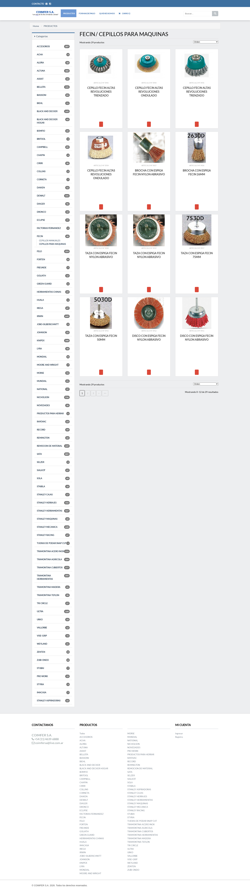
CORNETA (53, 179)
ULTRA (53, 611)
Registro (179, 737)
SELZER (53, 462)
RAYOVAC (53, 421)
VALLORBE (53, 627)
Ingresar (179, 733)
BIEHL (53, 103)
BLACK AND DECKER (53, 111)
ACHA (53, 54)
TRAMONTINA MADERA (53, 587)
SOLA (53, 478)
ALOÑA (53, 62)
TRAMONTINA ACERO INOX (53, 551)
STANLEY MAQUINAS (53, 519)
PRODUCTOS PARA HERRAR (53, 413)
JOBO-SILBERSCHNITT (53, 324)
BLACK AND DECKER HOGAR (53, 121)
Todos (82, 733)
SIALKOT (53, 470)
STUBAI (53, 668)
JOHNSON (53, 332)
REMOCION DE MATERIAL (53, 446)
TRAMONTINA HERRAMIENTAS (53, 577)
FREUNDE (53, 267)
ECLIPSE (53, 220)
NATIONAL (53, 389)
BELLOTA (53, 87)
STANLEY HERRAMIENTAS (53, 511)
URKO (53, 619)
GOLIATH (53, 275)
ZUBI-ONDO (53, 660)
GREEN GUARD (53, 284)
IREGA (53, 308)
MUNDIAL (53, 381)
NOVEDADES (53, 405)
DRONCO (53, 212)
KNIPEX (53, 340)
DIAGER (53, 204)
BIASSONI (53, 95)
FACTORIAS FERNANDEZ (53, 228)
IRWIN (53, 316)
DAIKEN (53, 187)
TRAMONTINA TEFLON (53, 595)
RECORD (53, 429)
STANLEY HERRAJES (53, 502)
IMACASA (53, 692)
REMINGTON (53, 438)
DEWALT (53, 195)
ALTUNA (53, 70)
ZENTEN (53, 652)
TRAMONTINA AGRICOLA (53, 559)
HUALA (53, 300)
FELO (53, 251)
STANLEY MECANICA (53, 527)
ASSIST (53, 79)
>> (105, 393)
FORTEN (53, 259)
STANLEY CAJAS (53, 494)
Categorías (41, 36)
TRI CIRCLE (53, 603)
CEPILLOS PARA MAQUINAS (52, 244)
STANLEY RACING (53, 535)
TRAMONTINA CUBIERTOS (53, 567)
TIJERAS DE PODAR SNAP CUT (53, 543)
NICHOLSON (53, 397)
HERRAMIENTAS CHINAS (53, 292)
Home (36, 26)
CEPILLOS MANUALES (49, 240)
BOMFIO (53, 131)
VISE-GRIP (53, 635)
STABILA (53, 486)
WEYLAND (53, 644)
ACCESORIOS (53, 46)
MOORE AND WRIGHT (53, 365)
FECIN (53, 236)
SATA (53, 454)
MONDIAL (53, 356)
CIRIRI (53, 163)
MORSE (53, 373)
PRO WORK (53, 676)
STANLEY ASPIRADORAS (53, 700)
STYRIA (53, 684)
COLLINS (53, 171)
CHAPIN (53, 155)
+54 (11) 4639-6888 (45, 739)
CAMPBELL (53, 147)
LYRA (53, 348)
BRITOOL (53, 139)
